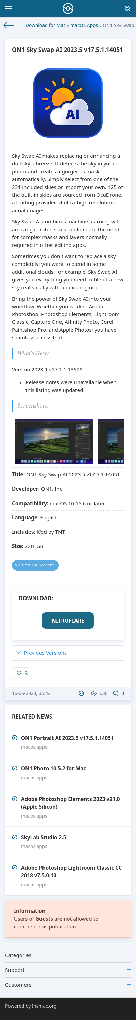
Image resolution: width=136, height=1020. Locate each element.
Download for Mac (46, 25)
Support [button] (68, 969)
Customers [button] (68, 984)
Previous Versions (45, 652)
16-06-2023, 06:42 (31, 693)
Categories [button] (68, 955)
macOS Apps (84, 25)
